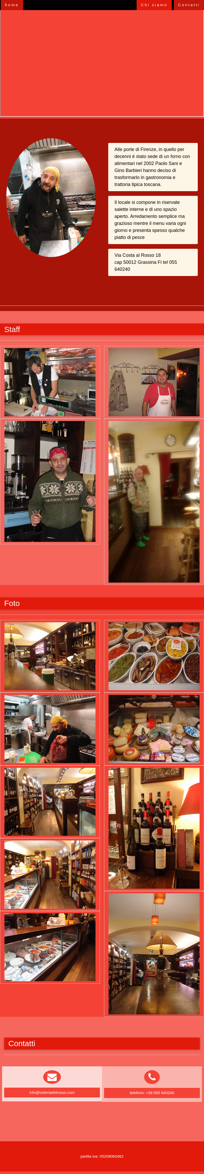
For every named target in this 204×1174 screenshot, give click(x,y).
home (12, 5)
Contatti (189, 5)
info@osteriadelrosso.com (52, 1092)
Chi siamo (154, 5)
